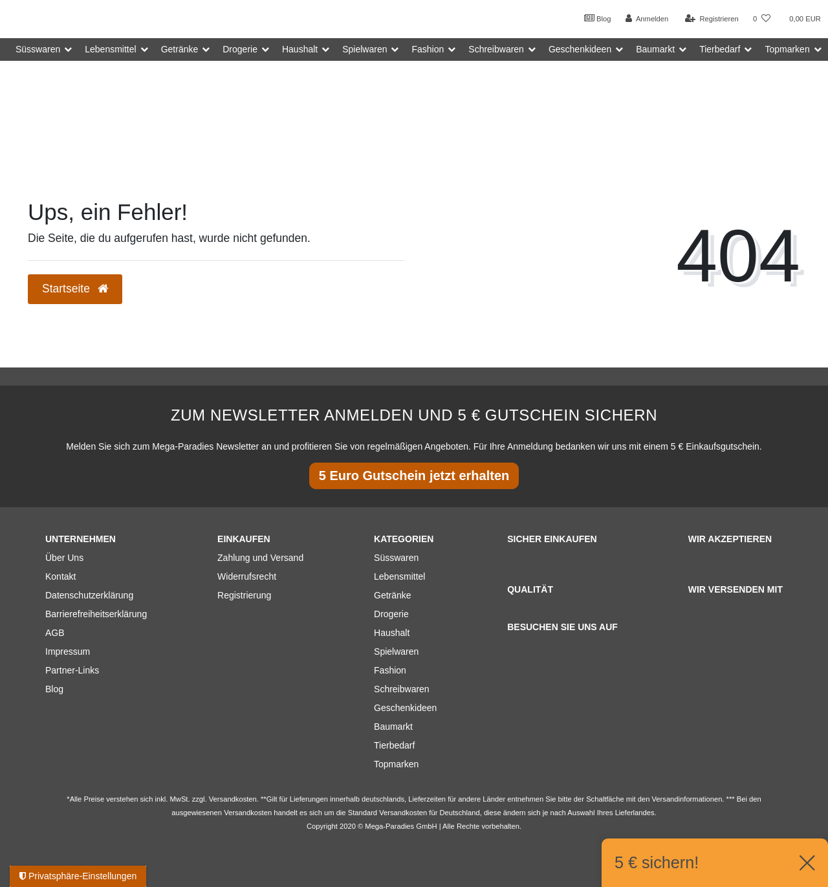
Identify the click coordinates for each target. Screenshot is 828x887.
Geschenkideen (405, 708)
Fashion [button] (427, 49)
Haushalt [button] (300, 49)
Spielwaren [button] (364, 49)
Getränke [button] (180, 49)
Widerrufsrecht (246, 576)
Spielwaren (396, 651)
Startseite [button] (75, 288)
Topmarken (396, 764)
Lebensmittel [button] (110, 49)
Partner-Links (72, 670)
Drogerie (391, 614)
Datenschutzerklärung (89, 595)
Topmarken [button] (787, 49)
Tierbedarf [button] (719, 49)
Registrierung (244, 595)
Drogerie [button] (240, 49)
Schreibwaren (402, 689)
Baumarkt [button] (655, 49)
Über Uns (64, 558)
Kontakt (60, 576)
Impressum (67, 651)
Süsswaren (396, 558)
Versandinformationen (687, 799)
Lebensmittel (399, 576)
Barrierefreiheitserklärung (96, 614)
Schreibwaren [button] (496, 49)
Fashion (390, 670)
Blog (597, 18)
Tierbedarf (394, 745)
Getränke (392, 595)
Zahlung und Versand (260, 558)
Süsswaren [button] (38, 49)
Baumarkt (393, 726)
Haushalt (391, 633)
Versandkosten (403, 812)
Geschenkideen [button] (580, 49)
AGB (55, 633)
